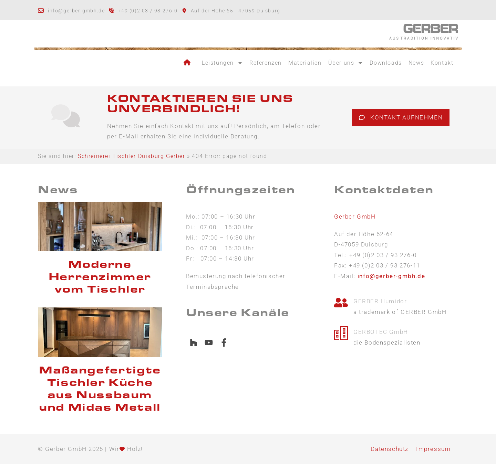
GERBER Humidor (380, 301)
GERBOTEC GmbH (380, 331)
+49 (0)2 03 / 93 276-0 (147, 10)
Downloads (386, 63)
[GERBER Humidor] (341, 301)
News (416, 63)
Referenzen (265, 63)
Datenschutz (390, 448)
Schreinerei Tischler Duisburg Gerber (131, 156)
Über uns (345, 63)
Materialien (305, 63)
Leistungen (222, 63)
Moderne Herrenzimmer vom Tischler (100, 277)
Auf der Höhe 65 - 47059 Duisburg (235, 10)
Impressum (433, 448)
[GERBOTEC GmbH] (341, 332)
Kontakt (442, 63)
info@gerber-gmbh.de (76, 10)
